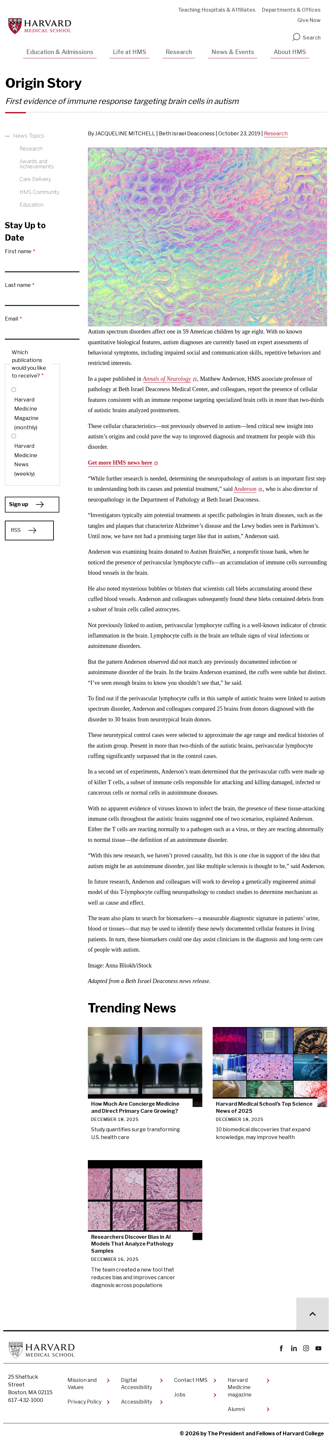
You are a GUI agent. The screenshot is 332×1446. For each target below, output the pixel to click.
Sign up (18, 504)
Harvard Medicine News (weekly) (25, 460)
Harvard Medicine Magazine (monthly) (26, 414)
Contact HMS (191, 1380)
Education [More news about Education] (31, 205)
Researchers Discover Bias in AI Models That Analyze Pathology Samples (132, 1243)
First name (18, 251)
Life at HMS (129, 52)
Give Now (309, 20)
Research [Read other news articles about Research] (276, 133)
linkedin (293, 1348)
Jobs (179, 1394)
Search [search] (306, 37)
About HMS (290, 52)
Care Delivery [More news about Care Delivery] (35, 179)
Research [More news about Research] (30, 149)
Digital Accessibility (136, 1383)
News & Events (232, 52)
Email (11, 319)
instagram (306, 1348)
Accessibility (136, 1401)
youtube (318, 1348)
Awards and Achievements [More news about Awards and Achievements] (36, 164)
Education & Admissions (59, 52)
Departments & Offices (291, 10)
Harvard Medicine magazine (240, 1387)
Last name (18, 285)
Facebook (281, 1348)
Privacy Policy (84, 1401)
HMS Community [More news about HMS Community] (39, 192)
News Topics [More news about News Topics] (28, 136)
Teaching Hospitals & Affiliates (216, 10)
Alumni (236, 1409)
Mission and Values (82, 1383)
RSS (16, 530)
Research (179, 52)
